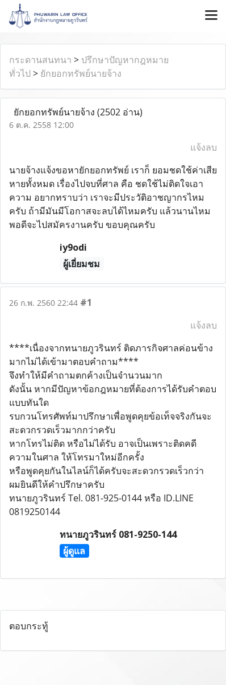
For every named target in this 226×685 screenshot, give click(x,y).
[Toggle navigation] (211, 15)
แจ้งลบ (203, 147)
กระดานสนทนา (40, 59)
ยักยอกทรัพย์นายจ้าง (81, 73)
